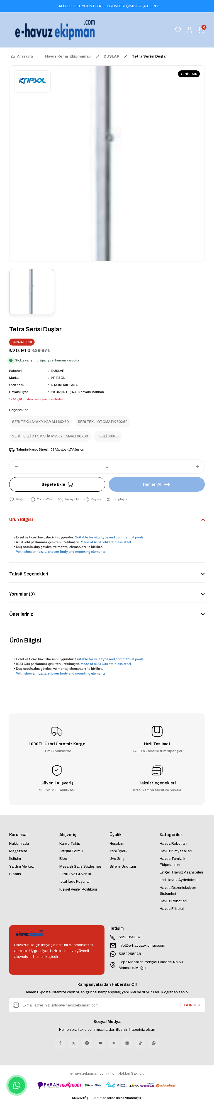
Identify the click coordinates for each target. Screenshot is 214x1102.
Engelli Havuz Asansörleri (181, 872)
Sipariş (15, 874)
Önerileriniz (21, 614)
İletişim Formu (71, 851)
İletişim (15, 858)
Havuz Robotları (173, 843)
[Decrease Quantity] (14, 466)
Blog (63, 858)
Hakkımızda (19, 843)
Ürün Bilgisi (21, 519)
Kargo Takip (69, 843)
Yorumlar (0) (22, 594)
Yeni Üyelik (119, 851)
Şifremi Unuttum (123, 866)
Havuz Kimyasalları (176, 851)
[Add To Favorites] (17, 499)
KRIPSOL (58, 377)
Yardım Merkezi (22, 866)
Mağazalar (18, 851)
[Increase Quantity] (200, 466)
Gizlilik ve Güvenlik (75, 874)
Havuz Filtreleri (172, 908)
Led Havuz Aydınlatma (179, 880)
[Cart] (201, 30)
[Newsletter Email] (107, 1005)
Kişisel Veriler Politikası (78, 889)
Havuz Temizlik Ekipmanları (172, 861)
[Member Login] (189, 30)
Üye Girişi (117, 858)
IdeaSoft (79, 1098)
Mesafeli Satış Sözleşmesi (81, 866)
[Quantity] (107, 466)
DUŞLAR (57, 370)
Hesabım (117, 843)
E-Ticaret (95, 1098)
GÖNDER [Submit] (192, 1005)
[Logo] (56, 29)
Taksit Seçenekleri (28, 574)
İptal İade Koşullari (75, 881)
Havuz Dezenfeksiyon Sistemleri (178, 891)
